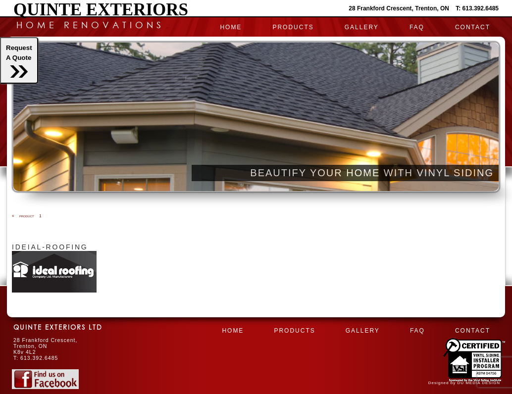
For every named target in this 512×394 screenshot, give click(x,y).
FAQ (417, 27)
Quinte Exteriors (100, 9)
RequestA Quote (19, 61)
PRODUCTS (292, 27)
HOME (231, 27)
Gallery (362, 27)
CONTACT (472, 27)
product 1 (27, 215)
